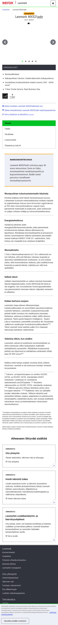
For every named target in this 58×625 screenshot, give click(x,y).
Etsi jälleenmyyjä (9, 589)
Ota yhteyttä (9, 574)
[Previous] (5, 42)
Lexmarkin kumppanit (11, 568)
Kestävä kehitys (9, 564)
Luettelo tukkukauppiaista (13, 593)
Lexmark (6, 548)
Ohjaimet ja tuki (13, 145)
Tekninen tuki (8, 581)
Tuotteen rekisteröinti (11, 585)
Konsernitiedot (8, 552)
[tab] (22, 61)
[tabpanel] (29, 279)
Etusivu (29, 3)
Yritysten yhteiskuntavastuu (14, 560)
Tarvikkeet (9, 134)
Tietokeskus (8, 599)
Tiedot (7, 128)
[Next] (53, 42)
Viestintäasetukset (10, 577)
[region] (29, 614)
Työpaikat (6, 556)
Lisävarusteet (10, 140)
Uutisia (5, 603)
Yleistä (8, 123)
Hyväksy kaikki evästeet (15, 621)
